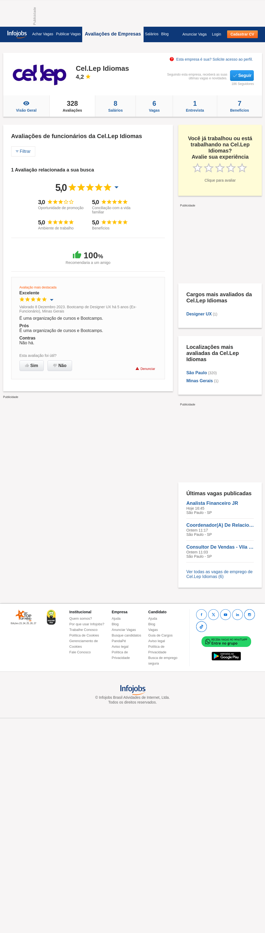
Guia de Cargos (160, 635)
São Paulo (196, 372)
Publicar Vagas (68, 34)
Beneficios (239, 106)
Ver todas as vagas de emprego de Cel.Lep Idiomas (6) (219, 574)
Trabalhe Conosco (83, 630)
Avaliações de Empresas (113, 34)
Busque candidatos (126, 635)
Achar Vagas (42, 34)
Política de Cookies (84, 635)
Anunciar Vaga (194, 34)
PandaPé (119, 641)
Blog (165, 34)
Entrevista (195, 106)
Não (59, 365)
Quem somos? (80, 618)
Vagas (154, 106)
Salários (152, 34)
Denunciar (145, 369)
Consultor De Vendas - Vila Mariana (220, 547)
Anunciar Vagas (124, 630)
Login (216, 34)
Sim (31, 365)
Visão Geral (26, 106)
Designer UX (199, 314)
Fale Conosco (80, 652)
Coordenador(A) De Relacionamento (220, 525)
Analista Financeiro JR (212, 503)
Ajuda (116, 618)
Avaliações (72, 106)
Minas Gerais (199, 380)
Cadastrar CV (242, 34)
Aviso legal (120, 647)
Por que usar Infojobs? (86, 624)
